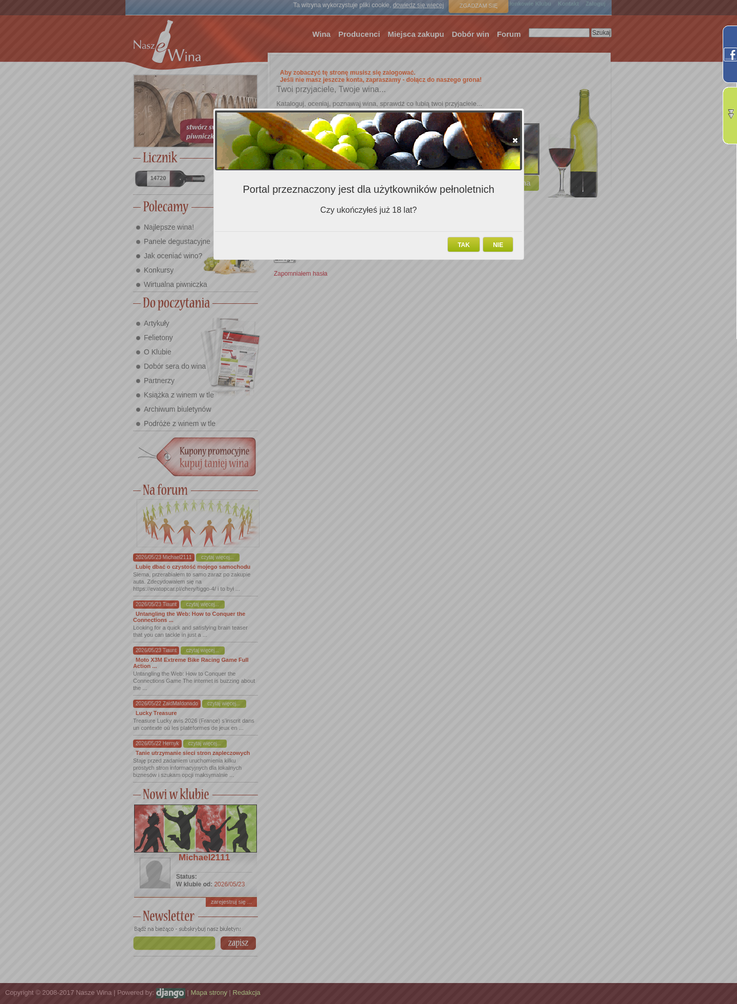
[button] (515, 140)
